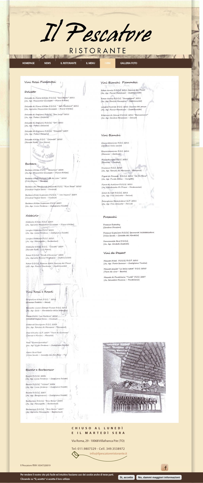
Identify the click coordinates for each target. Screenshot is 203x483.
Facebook (168, 467)
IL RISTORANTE (68, 63)
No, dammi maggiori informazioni (159, 477)
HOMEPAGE (28, 63)
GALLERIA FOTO (128, 63)
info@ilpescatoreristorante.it (108, 453)
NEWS (47, 63)
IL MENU (90, 63)
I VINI (107, 63)
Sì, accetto (126, 477)
